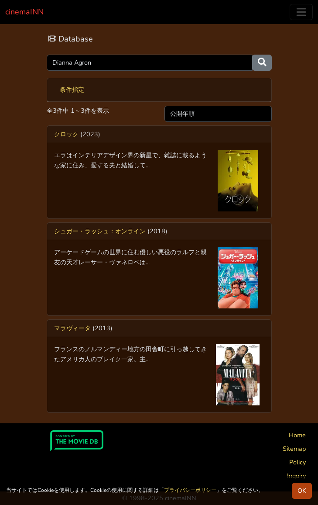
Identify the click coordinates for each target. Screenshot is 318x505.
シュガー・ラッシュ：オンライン (100, 231)
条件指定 (72, 89)
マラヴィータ (72, 328)
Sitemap (294, 448)
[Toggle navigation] (301, 12)
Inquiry (296, 475)
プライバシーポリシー (190, 490)
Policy (297, 462)
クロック (66, 134)
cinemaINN (24, 12)
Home (297, 435)
